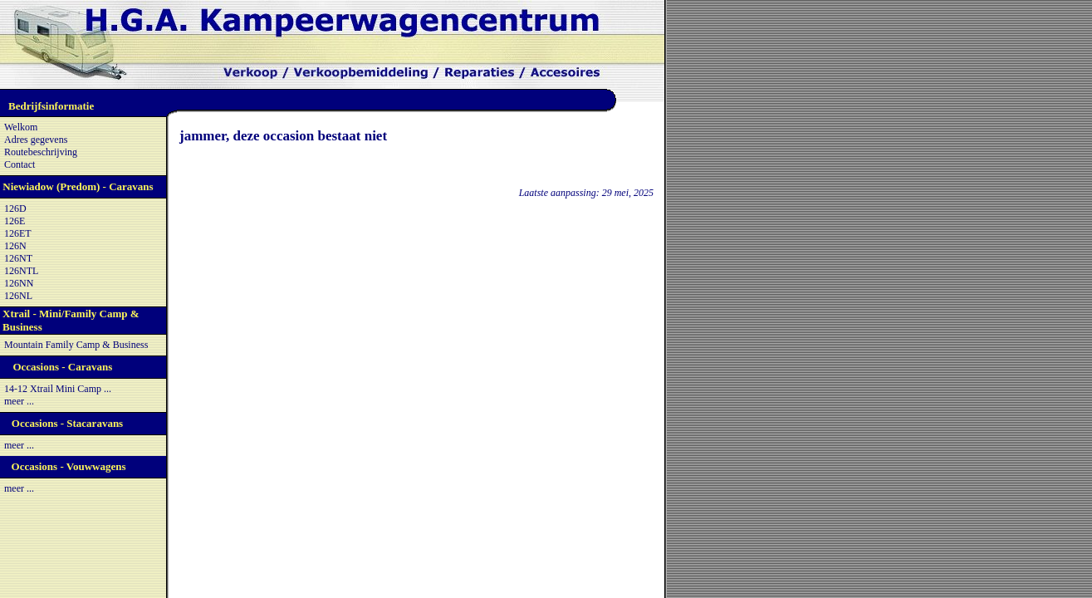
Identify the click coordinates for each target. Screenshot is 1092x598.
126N (15, 246)
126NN (18, 283)
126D (15, 208)
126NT (18, 258)
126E (14, 221)
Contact (19, 164)
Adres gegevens (35, 139)
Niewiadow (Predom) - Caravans (77, 186)
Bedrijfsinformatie (51, 106)
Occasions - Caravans (62, 366)
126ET (18, 233)
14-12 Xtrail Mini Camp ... (57, 389)
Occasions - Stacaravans (67, 423)
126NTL (21, 271)
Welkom (20, 127)
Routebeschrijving (40, 152)
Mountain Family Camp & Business (76, 344)
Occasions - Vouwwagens (69, 466)
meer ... (19, 401)
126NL (18, 295)
